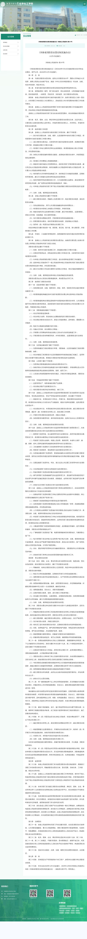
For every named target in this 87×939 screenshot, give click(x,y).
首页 (81, 34)
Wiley (81, 911)
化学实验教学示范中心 (71, 909)
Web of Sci (62, 913)
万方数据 (67, 915)
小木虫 (72, 913)
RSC (77, 911)
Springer (77, 915)
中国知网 (61, 915)
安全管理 (85, 34)
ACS (73, 911)
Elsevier (72, 915)
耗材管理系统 (62, 909)
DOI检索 (67, 913)
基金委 (77, 913)
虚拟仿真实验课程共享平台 (65, 911)
